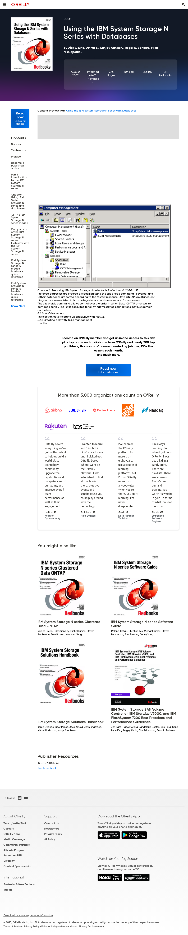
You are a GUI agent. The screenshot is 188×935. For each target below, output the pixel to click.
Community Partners (16, 844)
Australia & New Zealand (19, 884)
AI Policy (49, 839)
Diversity (9, 861)
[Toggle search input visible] (183, 4)
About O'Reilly (14, 816)
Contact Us (51, 823)
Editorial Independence (54, 926)
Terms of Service (12, 926)
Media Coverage (14, 839)
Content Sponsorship (16, 866)
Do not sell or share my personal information (28, 915)
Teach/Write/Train (15, 823)
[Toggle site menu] (4, 4)
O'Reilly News (11, 834)
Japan (7, 889)
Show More (18, 306)
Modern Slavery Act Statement (87, 926)
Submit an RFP (12, 855)
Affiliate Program (14, 850)
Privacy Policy (53, 834)
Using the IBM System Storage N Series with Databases (101, 110)
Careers (8, 828)
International (13, 877)
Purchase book (47, 768)
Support (50, 816)
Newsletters (51, 828)
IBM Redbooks (165, 73)
